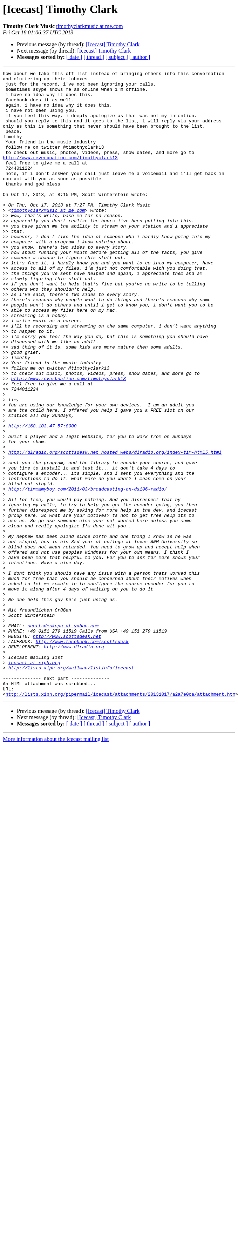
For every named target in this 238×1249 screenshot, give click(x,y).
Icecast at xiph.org (34, 781)
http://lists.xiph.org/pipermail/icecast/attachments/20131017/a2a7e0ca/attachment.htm (120, 819)
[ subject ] (117, 57)
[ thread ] (93, 57)
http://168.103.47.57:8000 (42, 497)
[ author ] (139, 57)
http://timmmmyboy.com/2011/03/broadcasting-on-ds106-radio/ (87, 573)
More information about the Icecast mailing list (56, 864)
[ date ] (74, 57)
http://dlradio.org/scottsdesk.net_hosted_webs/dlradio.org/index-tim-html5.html (115, 529)
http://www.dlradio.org (74, 762)
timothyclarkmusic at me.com (89, 26)
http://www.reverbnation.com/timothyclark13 (60, 175)
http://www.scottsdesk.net (67, 750)
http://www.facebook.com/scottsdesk (82, 756)
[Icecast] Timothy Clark (113, 44)
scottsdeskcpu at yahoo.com (62, 737)
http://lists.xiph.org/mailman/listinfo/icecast (71, 787)
